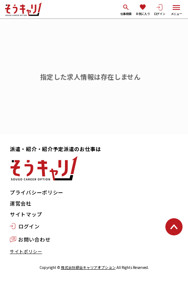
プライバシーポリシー (37, 192)
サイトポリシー (26, 251)
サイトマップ (26, 214)
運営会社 (20, 203)
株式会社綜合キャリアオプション (88, 267)
